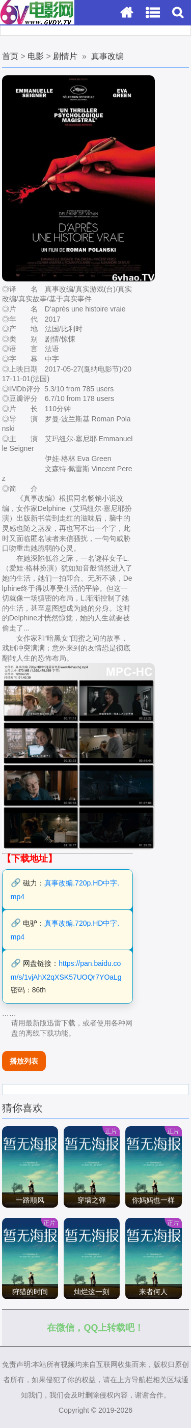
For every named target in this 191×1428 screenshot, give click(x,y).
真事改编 (107, 56)
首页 (10, 56)
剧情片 (65, 56)
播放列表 (24, 1061)
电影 (36, 56)
